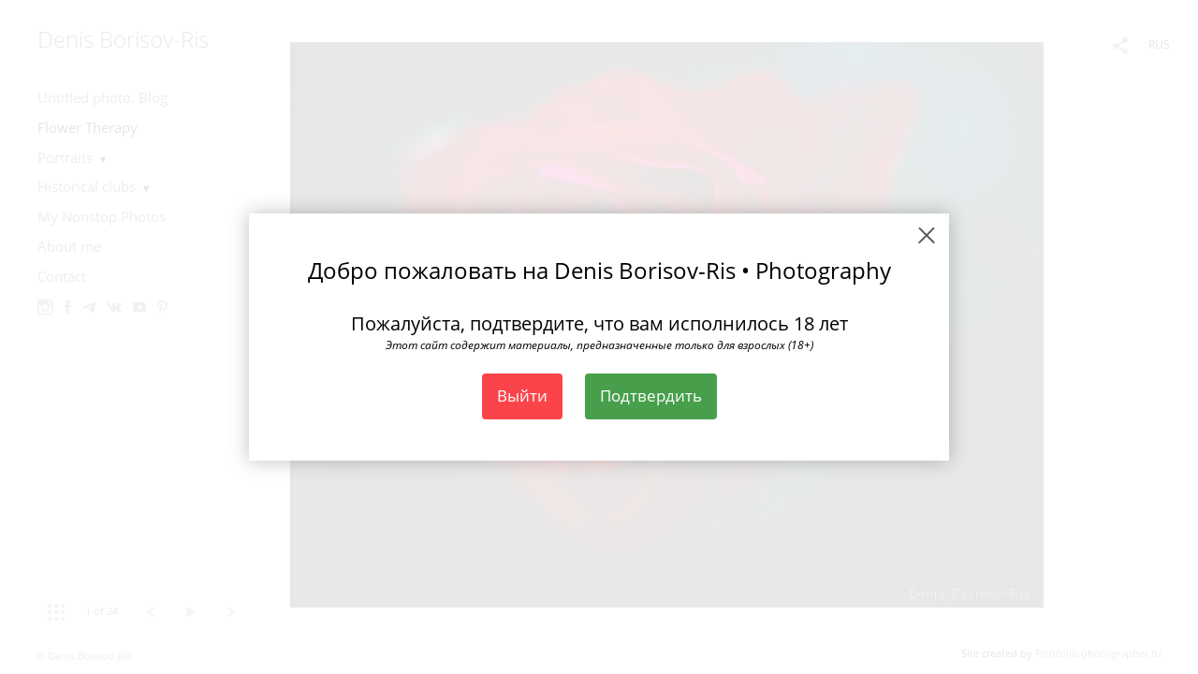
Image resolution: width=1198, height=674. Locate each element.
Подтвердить (651, 395)
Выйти (522, 395)
